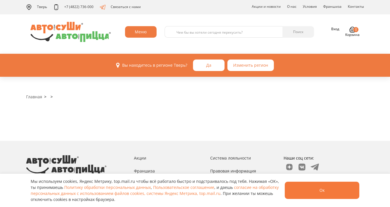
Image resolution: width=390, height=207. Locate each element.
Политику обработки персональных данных (107, 187)
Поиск (298, 31)
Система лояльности (230, 158)
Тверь (36, 7)
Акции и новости (266, 6)
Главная (34, 96)
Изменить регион (250, 65)
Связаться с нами (120, 7)
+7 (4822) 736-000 (73, 7)
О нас (292, 6)
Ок (322, 190)
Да (208, 65)
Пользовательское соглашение (183, 187)
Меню (141, 31)
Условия (310, 6)
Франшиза (332, 6)
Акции (140, 158)
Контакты (356, 6)
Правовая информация (233, 171)
